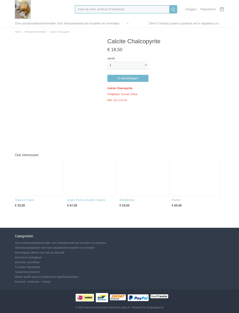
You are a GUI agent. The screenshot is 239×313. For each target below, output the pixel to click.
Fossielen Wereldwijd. (27, 267)
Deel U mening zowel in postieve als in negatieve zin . (184, 23)
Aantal (111, 58)
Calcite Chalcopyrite (59, 32)
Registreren (208, 9)
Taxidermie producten (27, 271)
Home (18, 32)
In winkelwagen (128, 78)
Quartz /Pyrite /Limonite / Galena (86, 199)
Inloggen (191, 9)
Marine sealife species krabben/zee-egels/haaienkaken (47, 276)
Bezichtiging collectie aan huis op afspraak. (40, 252)
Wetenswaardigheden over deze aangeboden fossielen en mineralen (54, 247)
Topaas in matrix (24, 199)
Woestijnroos (127, 199)
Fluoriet (176, 199)
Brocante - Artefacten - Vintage (33, 281)
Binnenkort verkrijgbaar (28, 257)
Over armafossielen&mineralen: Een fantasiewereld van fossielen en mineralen (67, 23)
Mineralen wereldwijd (35, 32)
